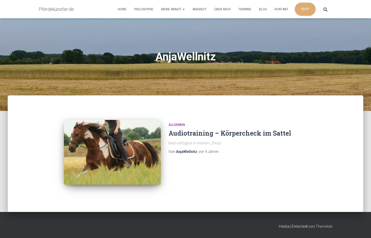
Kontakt (281, 9)
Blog (263, 9)
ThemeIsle (324, 226)
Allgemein (176, 125)
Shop (305, 9)
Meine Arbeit (173, 9)
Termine (244, 9)
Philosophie (143, 9)
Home (122, 9)
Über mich (222, 9)
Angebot (199, 9)
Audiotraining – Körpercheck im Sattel (229, 133)
